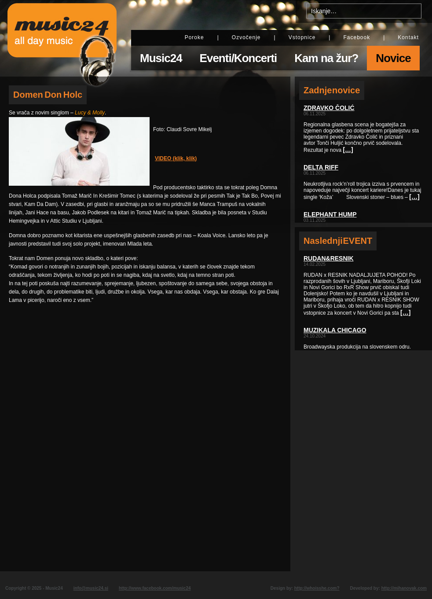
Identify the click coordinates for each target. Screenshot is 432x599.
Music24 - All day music (62, 38)
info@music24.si (90, 588)
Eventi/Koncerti (238, 58)
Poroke (194, 37)
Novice (393, 58)
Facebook (356, 37)
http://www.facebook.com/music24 (155, 588)
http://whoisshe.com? (317, 588)
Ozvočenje (246, 37)
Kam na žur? (326, 58)
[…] (348, 149)
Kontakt (408, 37)
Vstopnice (302, 37)
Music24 (161, 58)
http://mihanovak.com (404, 588)
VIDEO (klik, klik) (176, 158)
